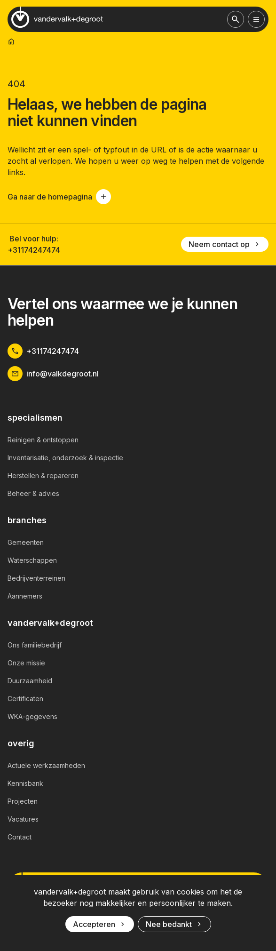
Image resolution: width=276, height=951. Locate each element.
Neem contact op (225, 244)
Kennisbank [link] (25, 783)
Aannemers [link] (25, 596)
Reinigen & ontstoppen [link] (43, 440)
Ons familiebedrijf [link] (35, 645)
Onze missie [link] (26, 663)
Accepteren (99, 924)
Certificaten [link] (25, 699)
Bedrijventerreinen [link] (36, 578)
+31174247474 (34, 250)
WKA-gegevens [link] (32, 716)
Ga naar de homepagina (59, 196)
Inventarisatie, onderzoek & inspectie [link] (65, 458)
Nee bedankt (174, 924)
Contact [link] (20, 837)
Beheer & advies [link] (33, 493)
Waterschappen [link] (32, 560)
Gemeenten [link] (26, 542)
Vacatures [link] (23, 819)
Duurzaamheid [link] (30, 681)
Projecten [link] (23, 801)
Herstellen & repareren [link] (43, 475)
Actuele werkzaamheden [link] (46, 765)
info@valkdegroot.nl (53, 373)
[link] (11, 41)
